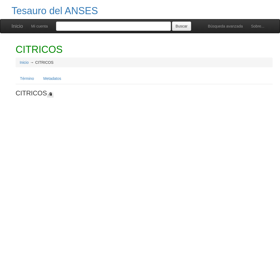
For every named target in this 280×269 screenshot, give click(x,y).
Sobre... (257, 26)
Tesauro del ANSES (54, 10)
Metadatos (52, 78)
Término (27, 78)
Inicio (17, 26)
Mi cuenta (39, 26)
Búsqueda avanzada (225, 26)
